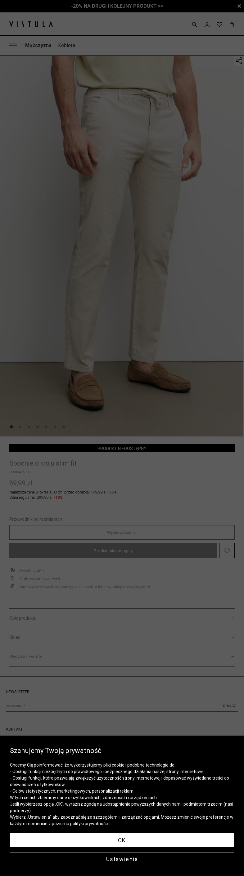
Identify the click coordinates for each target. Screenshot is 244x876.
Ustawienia (122, 859)
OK (122, 840)
